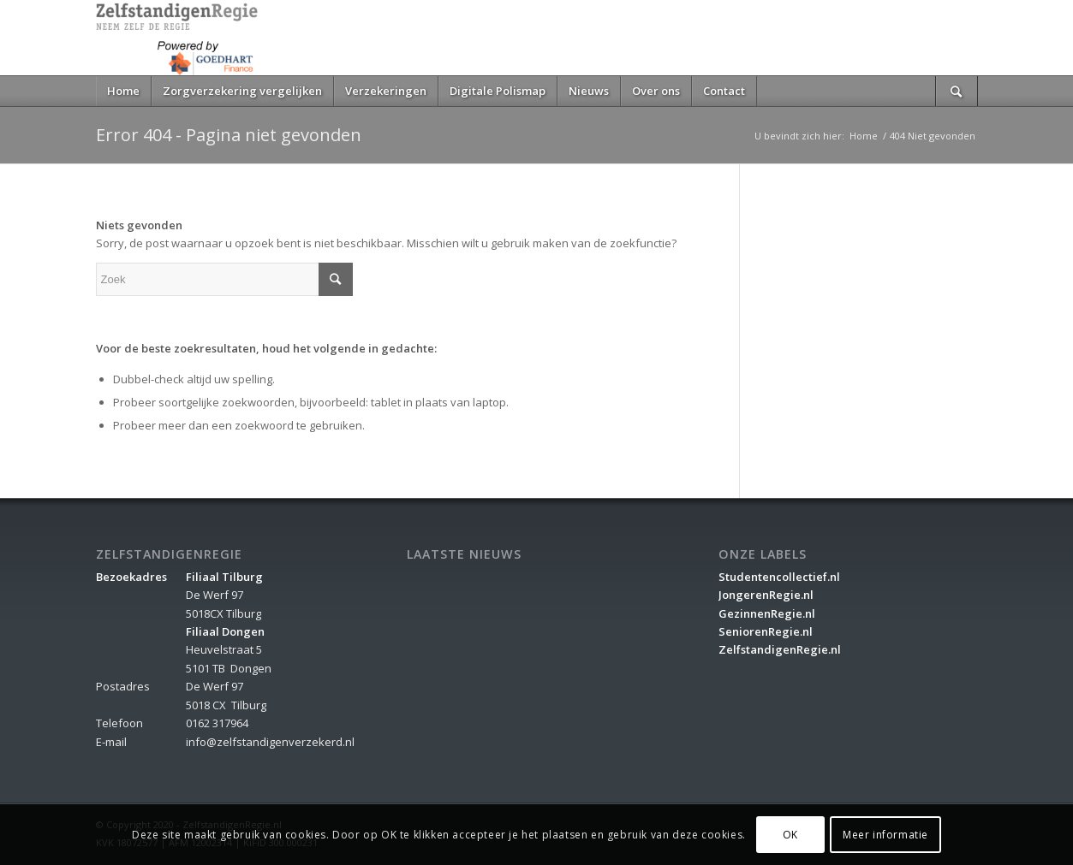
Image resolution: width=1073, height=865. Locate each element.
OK (790, 834)
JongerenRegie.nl (766, 594)
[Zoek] (956, 91)
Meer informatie (885, 834)
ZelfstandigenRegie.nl (779, 649)
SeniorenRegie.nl (765, 631)
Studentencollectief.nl (779, 576)
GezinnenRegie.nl (766, 613)
